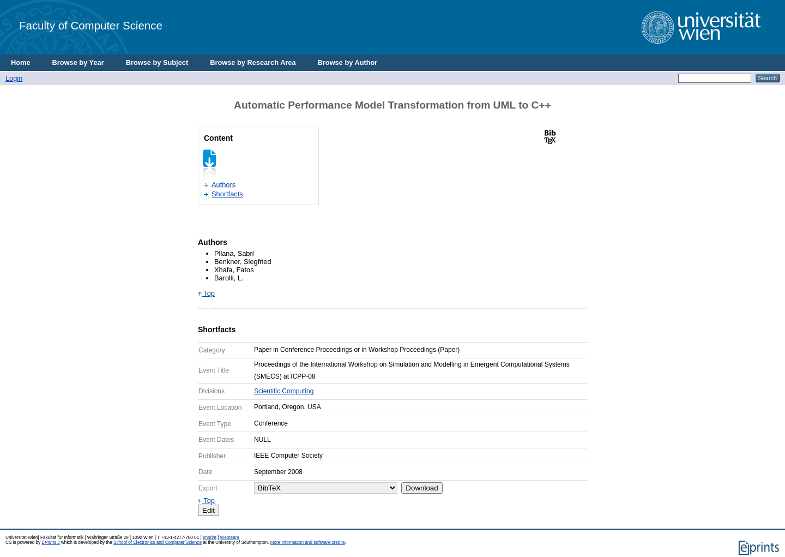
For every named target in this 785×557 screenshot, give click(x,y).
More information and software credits (307, 542)
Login (13, 78)
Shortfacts (227, 194)
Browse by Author (348, 62)
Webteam (229, 537)
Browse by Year (78, 62)
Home (21, 62)
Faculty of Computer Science (90, 25)
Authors (223, 185)
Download (422, 488)
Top (206, 293)
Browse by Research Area (252, 62)
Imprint (209, 537)
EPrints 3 (50, 542)
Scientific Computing (283, 391)
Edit (208, 510)
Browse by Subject (157, 62)
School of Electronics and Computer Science (157, 542)
